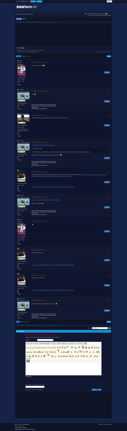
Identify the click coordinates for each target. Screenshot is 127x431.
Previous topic (100, 51)
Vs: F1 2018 (34, 89)
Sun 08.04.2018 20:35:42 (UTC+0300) (39, 171)
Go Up (17, 321)
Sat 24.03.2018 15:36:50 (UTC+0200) (39, 115)
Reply (108, 56)
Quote (106, 72)
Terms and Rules (104, 424)
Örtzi (51, 22)
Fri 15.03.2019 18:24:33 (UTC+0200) (39, 300)
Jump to (90, 328)
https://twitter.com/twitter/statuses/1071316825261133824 (45, 199)
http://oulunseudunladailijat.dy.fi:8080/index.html (42, 186)
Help (99, 424)
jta (19, 170)
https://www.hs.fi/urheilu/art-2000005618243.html (43, 145)
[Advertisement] (63, 35)
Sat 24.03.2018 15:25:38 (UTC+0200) (39, 91)
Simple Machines (26, 424)
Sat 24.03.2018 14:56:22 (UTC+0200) (39, 62)
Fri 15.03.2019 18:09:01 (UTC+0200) (39, 275)
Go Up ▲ (110, 424)
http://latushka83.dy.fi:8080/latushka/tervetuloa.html (63, 186)
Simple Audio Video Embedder (21, 427)
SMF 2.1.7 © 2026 (18, 424)
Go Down (18, 56)
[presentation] (38, 380)
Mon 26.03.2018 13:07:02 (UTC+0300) (39, 142)
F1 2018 (33, 60)
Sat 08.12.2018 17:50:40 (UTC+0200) (39, 197)
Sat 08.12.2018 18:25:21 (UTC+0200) (39, 221)
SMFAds (16, 426)
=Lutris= (21, 89)
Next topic (107, 51)
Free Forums (21, 426)
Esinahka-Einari (24, 113)
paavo (21, 60)
